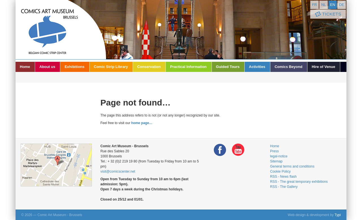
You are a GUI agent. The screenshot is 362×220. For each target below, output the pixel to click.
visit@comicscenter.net (117, 171)
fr (314, 5)
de (341, 5)
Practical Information (188, 67)
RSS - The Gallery (284, 187)
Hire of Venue (323, 67)
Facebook (220, 150)
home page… (141, 123)
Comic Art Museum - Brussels (61, 29)
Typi (338, 215)
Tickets (327, 14)
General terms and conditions (292, 166)
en (332, 5)
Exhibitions (74, 67)
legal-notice (278, 156)
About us (47, 67)
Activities (257, 67)
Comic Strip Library (111, 67)
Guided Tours (228, 67)
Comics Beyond (288, 67)
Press (274, 151)
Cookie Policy (280, 171)
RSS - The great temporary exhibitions (299, 182)
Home (25, 67)
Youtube (238, 150)
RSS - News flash (283, 177)
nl (323, 5)
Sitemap (276, 161)
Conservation (149, 67)
